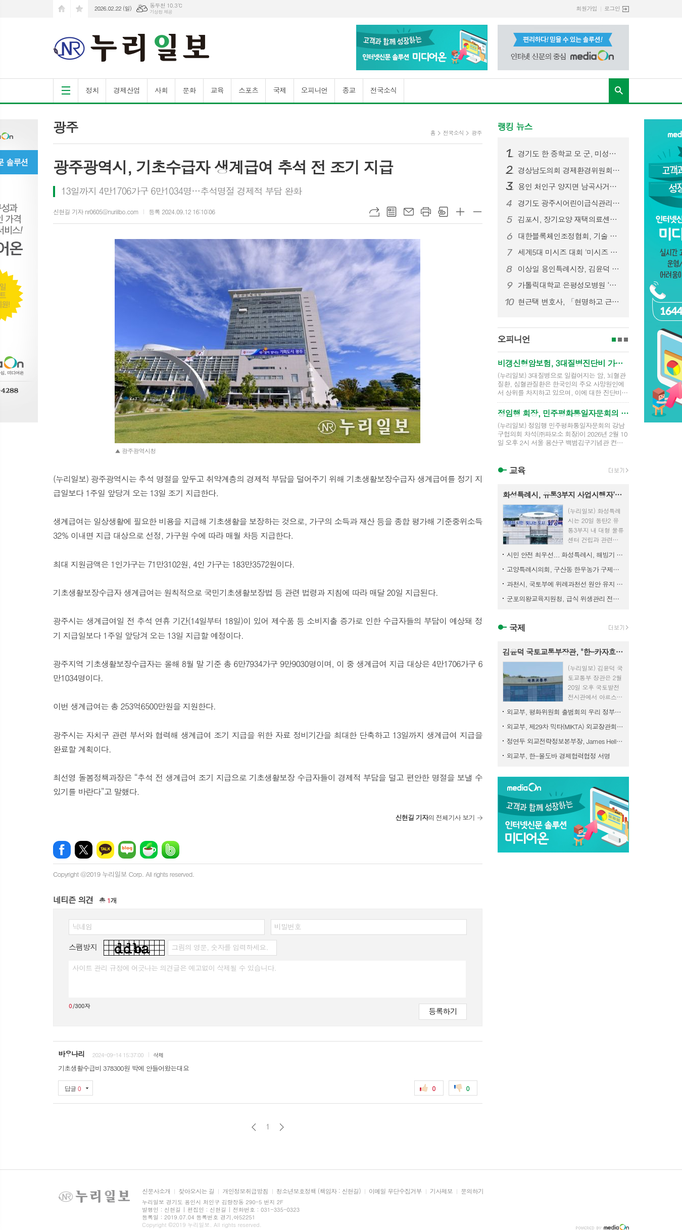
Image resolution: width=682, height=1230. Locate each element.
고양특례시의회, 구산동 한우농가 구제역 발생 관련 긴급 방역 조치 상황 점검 (565, 569)
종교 (348, 90)
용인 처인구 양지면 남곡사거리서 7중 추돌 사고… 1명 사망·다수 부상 (569, 186)
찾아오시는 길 (196, 1191)
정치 (92, 90)
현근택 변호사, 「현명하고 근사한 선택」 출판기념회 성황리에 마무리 (569, 302)
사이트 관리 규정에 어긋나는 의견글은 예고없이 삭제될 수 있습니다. (174, 967)
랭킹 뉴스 (515, 126)
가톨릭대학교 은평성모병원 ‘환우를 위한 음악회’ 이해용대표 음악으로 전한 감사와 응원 (569, 285)
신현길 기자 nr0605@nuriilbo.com (95, 211)
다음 (281, 1127)
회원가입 (586, 8)
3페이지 (626, 340)
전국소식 (383, 90)
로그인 (612, 8)
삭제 (158, 1055)
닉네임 (82, 926)
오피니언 (314, 90)
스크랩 (443, 212)
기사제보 (441, 1191)
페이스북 (62, 850)
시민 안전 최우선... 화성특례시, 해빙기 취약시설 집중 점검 (565, 554)
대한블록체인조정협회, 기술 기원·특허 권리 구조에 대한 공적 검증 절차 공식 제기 (569, 236)
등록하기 (442, 1011)
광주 (476, 132)
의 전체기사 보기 (434, 817)
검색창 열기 (619, 90)
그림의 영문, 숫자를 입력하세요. (219, 947)
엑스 (83, 850)
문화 (189, 90)
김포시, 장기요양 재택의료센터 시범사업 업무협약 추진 (569, 219)
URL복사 (374, 212)
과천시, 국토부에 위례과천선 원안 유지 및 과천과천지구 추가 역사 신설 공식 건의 (565, 584)
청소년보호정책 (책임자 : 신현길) (318, 1191)
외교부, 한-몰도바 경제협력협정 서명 (558, 756)
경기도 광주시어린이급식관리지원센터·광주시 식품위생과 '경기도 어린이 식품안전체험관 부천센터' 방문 (569, 203)
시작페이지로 (61, 9)
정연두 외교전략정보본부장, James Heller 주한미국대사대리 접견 (565, 741)
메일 (409, 212)
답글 (73, 1088)
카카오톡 (105, 850)
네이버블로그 (127, 850)
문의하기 (472, 1191)
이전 (254, 1127)
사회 (161, 90)
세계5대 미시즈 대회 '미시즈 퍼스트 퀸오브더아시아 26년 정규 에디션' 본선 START (569, 252)
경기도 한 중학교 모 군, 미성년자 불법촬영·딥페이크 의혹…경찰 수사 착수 (569, 154)
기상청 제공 (161, 12)
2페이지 (620, 340)
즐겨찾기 (79, 9)
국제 (279, 90)
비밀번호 (287, 926)
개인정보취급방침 (245, 1191)
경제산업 (126, 90)
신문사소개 (156, 1191)
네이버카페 (149, 850)
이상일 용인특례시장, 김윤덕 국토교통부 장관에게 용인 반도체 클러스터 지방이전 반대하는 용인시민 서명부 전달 (569, 269)
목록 (391, 212)
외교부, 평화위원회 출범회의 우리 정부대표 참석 (565, 712)
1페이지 (614, 340)
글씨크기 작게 (477, 212)
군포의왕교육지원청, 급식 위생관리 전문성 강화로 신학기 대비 (565, 598)
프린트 (426, 212)
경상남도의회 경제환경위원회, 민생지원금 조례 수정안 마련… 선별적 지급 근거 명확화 (569, 170)
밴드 (170, 850)
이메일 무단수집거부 (395, 1191)
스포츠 (248, 90)
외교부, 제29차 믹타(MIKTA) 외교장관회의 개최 (565, 726)
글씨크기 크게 (460, 212)
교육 (217, 90)
